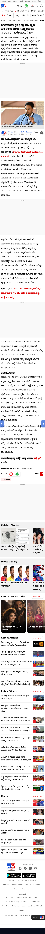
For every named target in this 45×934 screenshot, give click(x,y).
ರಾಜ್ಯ (27, 11)
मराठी (21, 1)
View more (37, 638)
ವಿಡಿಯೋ (9, 15)
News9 (3, 1)
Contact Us (9, 880)
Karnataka (17, 20)
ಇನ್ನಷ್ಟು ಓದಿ (37, 597)
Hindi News (10, 897)
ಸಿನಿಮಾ (33, 11)
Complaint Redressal (22, 889)
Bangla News (9, 901)
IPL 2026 (20, 11)
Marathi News (21, 897)
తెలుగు (15, 1)
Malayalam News (18, 906)
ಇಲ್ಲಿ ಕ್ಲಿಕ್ (37, 458)
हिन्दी (9, 1)
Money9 (22, 910)
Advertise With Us (31, 880)
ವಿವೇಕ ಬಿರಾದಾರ (26, 132)
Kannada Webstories (13, 596)
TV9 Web (11, 132)
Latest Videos (9, 691)
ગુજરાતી (27, 1)
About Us (19, 880)
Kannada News (6, 20)
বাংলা (34, 1)
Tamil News (6, 906)
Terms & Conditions (32, 884)
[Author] (4, 133)
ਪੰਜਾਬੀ (40, 1)
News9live (31, 906)
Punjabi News (34, 901)
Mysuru (26, 20)
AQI (21, 6)
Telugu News (33, 897)
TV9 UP (39, 906)
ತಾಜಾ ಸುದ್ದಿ (9, 11)
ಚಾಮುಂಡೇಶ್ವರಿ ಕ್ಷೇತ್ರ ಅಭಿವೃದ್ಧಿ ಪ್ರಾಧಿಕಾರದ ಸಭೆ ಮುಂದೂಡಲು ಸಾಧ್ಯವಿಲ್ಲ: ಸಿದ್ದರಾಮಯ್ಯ (21, 293)
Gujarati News (21, 901)
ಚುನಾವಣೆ (25, 15)
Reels (4, 796)
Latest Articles (9, 638)
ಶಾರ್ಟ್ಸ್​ (17, 15)
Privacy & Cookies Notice (13, 884)
